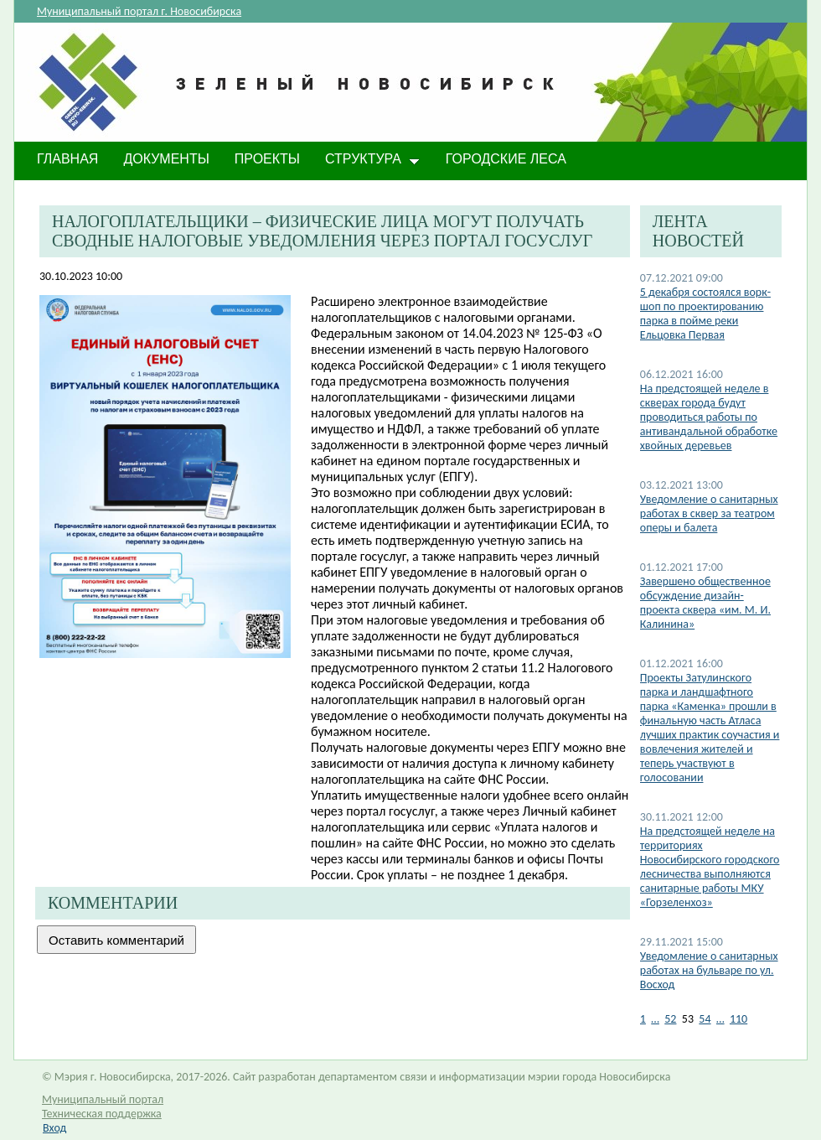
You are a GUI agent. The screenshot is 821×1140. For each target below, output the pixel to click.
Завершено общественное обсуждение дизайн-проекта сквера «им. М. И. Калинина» (705, 602)
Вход (54, 1128)
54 (704, 1019)
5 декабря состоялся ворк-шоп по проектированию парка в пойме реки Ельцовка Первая (705, 313)
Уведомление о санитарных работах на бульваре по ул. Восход (709, 970)
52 (670, 1019)
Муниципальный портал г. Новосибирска (139, 11)
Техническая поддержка (102, 1113)
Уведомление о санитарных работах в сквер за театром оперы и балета (709, 513)
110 (738, 1019)
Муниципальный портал (102, 1099)
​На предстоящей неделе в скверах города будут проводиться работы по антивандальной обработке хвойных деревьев (708, 417)
